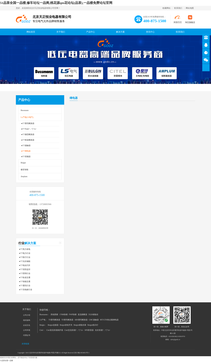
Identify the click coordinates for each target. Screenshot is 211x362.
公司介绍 (26, 315)
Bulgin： (43, 325)
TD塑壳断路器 (67, 320)
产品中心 (90, 32)
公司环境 (26, 330)
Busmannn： (45, 315)
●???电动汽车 (24, 265)
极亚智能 (24, 170)
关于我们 (60, 32)
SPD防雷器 (89, 330)
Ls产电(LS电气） (28, 117)
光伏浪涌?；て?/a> (102, 330)
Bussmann (25, 110)
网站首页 (31, 32)
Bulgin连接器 (53, 325)
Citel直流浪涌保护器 (54, 330)
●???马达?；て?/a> (29, 129)
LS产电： (43, 320)
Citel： (42, 330)
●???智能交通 (24, 282)
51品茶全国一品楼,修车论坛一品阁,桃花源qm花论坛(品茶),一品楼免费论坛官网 (56, 3)
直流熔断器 (82, 315)
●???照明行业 (24, 273)
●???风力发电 (24, 249)
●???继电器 (26, 151)
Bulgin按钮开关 (66, 325)
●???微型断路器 (27, 134)
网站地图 (190, 8)
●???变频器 (26, 157)
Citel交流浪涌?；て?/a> (74, 330)
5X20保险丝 (93, 315)
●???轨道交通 (24, 277)
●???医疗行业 (24, 257)
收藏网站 (166, 8)
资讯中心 (150, 32)
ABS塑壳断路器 (81, 320)
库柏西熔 (54, 315)
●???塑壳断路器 (27, 123)
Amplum (24, 176)
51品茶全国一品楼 (6, 360)
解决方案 (120, 32)
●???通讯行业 (24, 286)
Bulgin (23, 163)
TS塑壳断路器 (54, 320)
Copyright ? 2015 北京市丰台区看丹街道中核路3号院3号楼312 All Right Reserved (46, 353)
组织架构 (26, 320)
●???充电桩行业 (25, 290)
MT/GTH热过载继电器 (109, 320)
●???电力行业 (24, 253)
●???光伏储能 (24, 261)
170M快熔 (63, 315)
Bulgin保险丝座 (80, 325)
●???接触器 (26, 146)
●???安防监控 (24, 269)
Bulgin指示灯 (92, 325)
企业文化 (26, 325)
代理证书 (26, 335)
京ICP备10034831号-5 (81, 353)
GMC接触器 (94, 320)
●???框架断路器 (27, 140)
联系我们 (178, 8)
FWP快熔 (73, 315)
